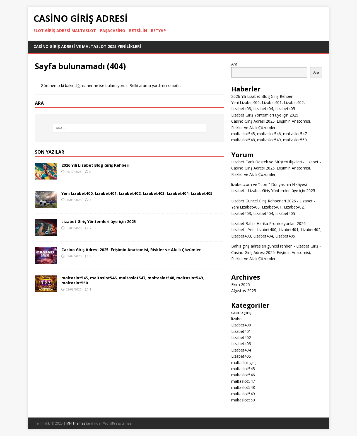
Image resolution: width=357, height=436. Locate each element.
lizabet (237, 318)
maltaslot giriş (244, 362)
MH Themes (75, 423)
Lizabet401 (241, 331)
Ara (234, 64)
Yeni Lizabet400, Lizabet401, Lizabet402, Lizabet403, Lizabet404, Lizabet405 (137, 193)
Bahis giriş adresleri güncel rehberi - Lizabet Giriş (274, 246)
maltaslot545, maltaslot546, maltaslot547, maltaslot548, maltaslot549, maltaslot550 (132, 280)
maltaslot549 (243, 393)
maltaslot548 (243, 387)
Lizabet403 (241, 343)
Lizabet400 (241, 325)
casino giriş (241, 312)
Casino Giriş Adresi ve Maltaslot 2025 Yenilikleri (87, 46)
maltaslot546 (243, 374)
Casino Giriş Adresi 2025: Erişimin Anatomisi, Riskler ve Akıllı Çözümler (131, 249)
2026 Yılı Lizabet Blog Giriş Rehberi (95, 165)
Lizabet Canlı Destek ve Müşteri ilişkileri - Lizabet (275, 161)
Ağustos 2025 (243, 290)
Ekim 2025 (240, 284)
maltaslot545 (243, 368)
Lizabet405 (241, 356)
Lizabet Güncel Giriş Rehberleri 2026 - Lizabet (272, 201)
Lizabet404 (241, 350)
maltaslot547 (243, 381)
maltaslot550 (243, 400)
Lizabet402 (241, 337)
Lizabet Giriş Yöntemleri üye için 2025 (98, 221)
